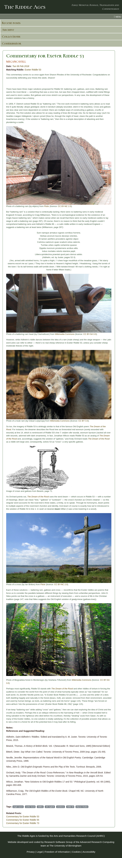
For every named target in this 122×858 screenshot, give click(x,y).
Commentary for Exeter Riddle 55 (22, 820)
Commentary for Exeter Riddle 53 (45, 56)
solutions (60, 807)
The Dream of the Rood (99, 439)
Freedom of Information (57, 851)
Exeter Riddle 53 (33, 69)
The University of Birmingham (65, 845)
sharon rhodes (82, 807)
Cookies (76, 851)
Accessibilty (89, 851)
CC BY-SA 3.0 (89, 334)
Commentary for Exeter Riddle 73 (22, 823)
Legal (40, 851)
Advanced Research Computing (97, 842)
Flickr (46, 206)
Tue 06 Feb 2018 (20, 66)
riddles (40, 807)
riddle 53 (70, 807)
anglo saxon (18, 807)
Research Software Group (58, 842)
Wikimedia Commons (65, 334)
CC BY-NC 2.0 (64, 206)
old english (50, 807)
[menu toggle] (61, 17)
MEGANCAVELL (16, 61)
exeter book (30, 807)
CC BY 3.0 (83, 421)
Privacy (31, 851)
